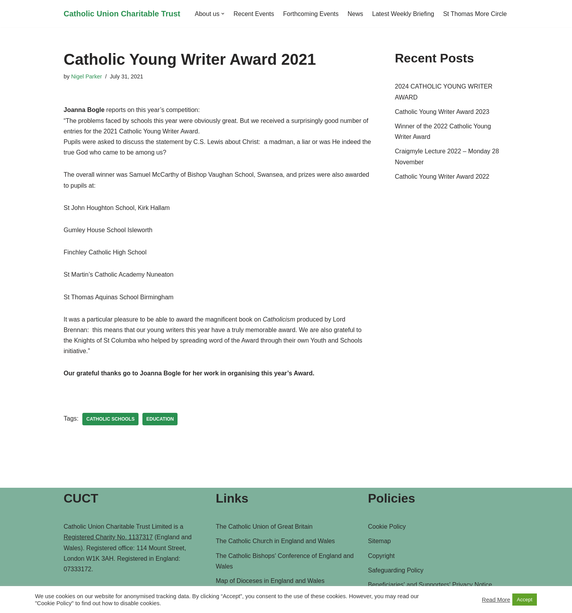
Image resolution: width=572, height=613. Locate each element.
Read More (496, 600)
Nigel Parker (86, 76)
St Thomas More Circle (475, 14)
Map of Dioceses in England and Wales (270, 580)
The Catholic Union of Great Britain (264, 526)
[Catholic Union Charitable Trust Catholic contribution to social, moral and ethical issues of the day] (122, 13)
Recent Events (253, 14)
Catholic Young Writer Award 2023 (442, 111)
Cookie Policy (387, 526)
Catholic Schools (110, 419)
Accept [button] (525, 599)
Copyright (381, 556)
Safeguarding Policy (395, 570)
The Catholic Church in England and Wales (275, 541)
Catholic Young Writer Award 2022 (442, 176)
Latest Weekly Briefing (403, 14)
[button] (222, 13)
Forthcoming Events (311, 14)
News (355, 14)
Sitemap (379, 541)
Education (160, 419)
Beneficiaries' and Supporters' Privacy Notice (430, 584)
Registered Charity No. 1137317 (108, 537)
